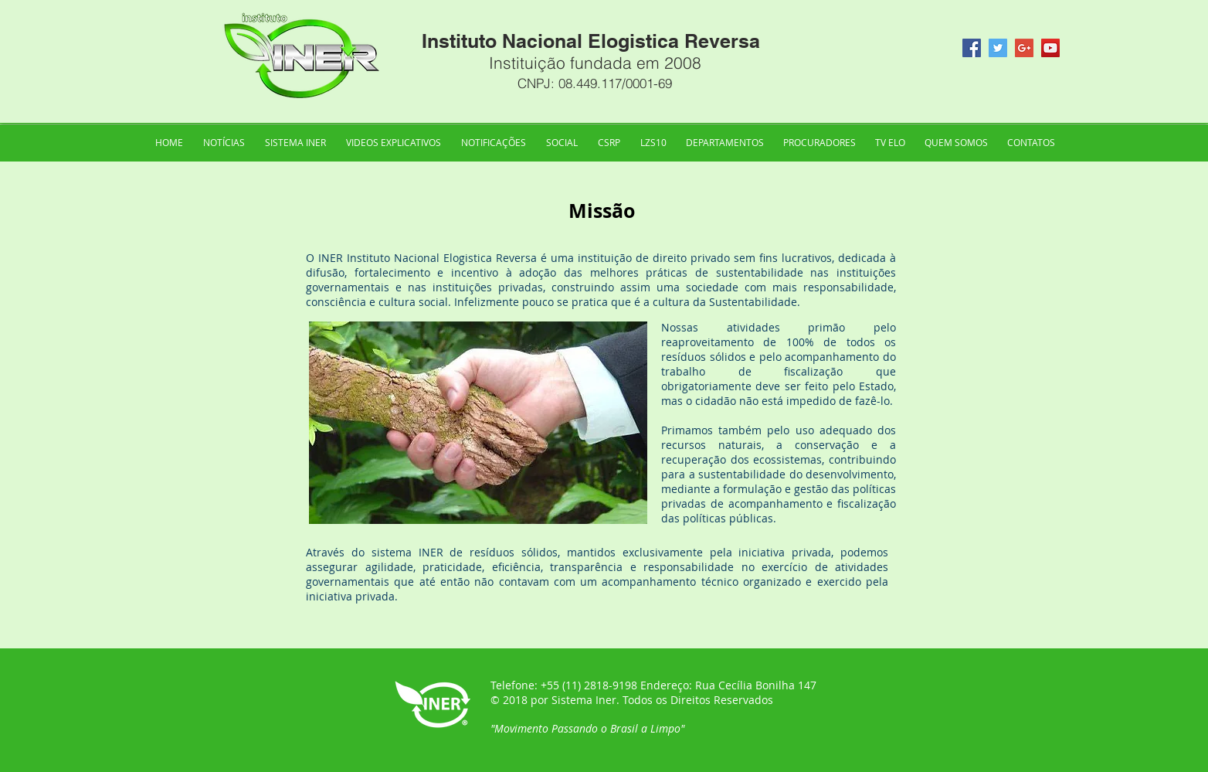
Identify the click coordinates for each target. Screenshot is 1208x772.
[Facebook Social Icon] (971, 48)
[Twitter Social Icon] (998, 48)
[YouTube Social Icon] (1050, 48)
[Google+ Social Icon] (1024, 48)
